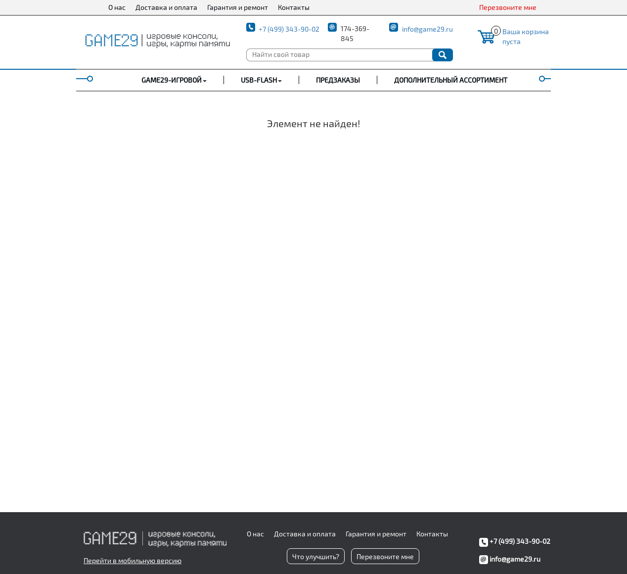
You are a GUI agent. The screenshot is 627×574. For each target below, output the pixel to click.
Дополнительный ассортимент (450, 80)
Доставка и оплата (166, 7)
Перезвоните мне (508, 7)
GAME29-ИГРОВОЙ (171, 80)
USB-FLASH (259, 80)
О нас (117, 7)
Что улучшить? (315, 556)
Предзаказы (338, 80)
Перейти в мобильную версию (132, 560)
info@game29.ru (427, 29)
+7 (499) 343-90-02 (289, 29)
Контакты (294, 7)
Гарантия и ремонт (237, 7)
